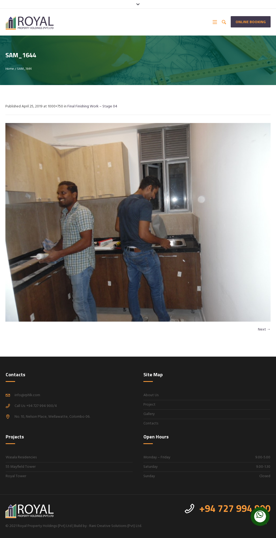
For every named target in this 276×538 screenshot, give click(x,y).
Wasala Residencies (21, 457)
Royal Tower (16, 476)
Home (9, 69)
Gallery (149, 414)
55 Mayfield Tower (21, 467)
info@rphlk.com (27, 395)
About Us (150, 395)
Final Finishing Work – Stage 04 (92, 106)
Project (149, 405)
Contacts (150, 423)
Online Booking (251, 21)
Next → (264, 329)
